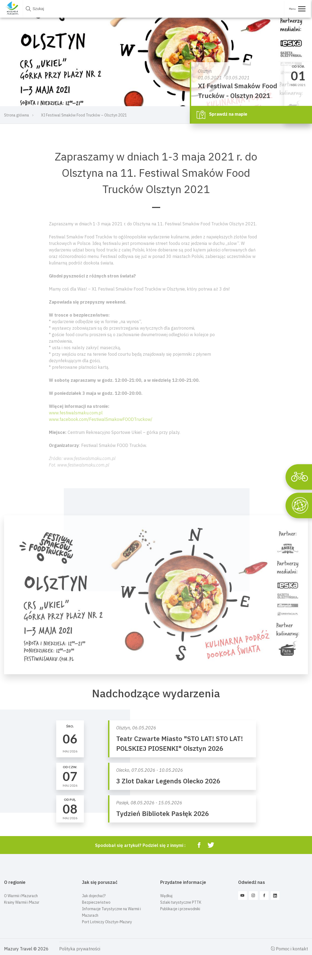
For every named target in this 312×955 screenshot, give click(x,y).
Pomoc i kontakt (289, 948)
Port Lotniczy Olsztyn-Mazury (107, 921)
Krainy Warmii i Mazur (21, 902)
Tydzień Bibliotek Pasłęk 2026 (162, 813)
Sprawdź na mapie (222, 115)
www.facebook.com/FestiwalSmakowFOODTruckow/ (100, 419)
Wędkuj (166, 895)
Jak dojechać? (94, 895)
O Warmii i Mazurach (21, 895)
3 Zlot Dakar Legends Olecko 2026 (168, 781)
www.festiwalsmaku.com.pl (76, 412)
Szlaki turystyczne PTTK (180, 902)
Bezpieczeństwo (96, 902)
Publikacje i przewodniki (180, 908)
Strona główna (16, 115)
